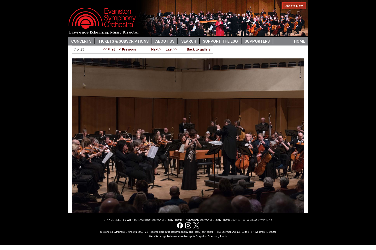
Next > (156, 49)
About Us (165, 41)
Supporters (257, 41)
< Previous (127, 49)
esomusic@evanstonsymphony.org (171, 231)
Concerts (81, 41)
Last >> (171, 49)
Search (188, 41)
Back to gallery (199, 49)
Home (299, 41)
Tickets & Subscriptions (123, 41)
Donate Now (294, 6)
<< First (109, 49)
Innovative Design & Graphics (188, 236)
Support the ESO (220, 41)
